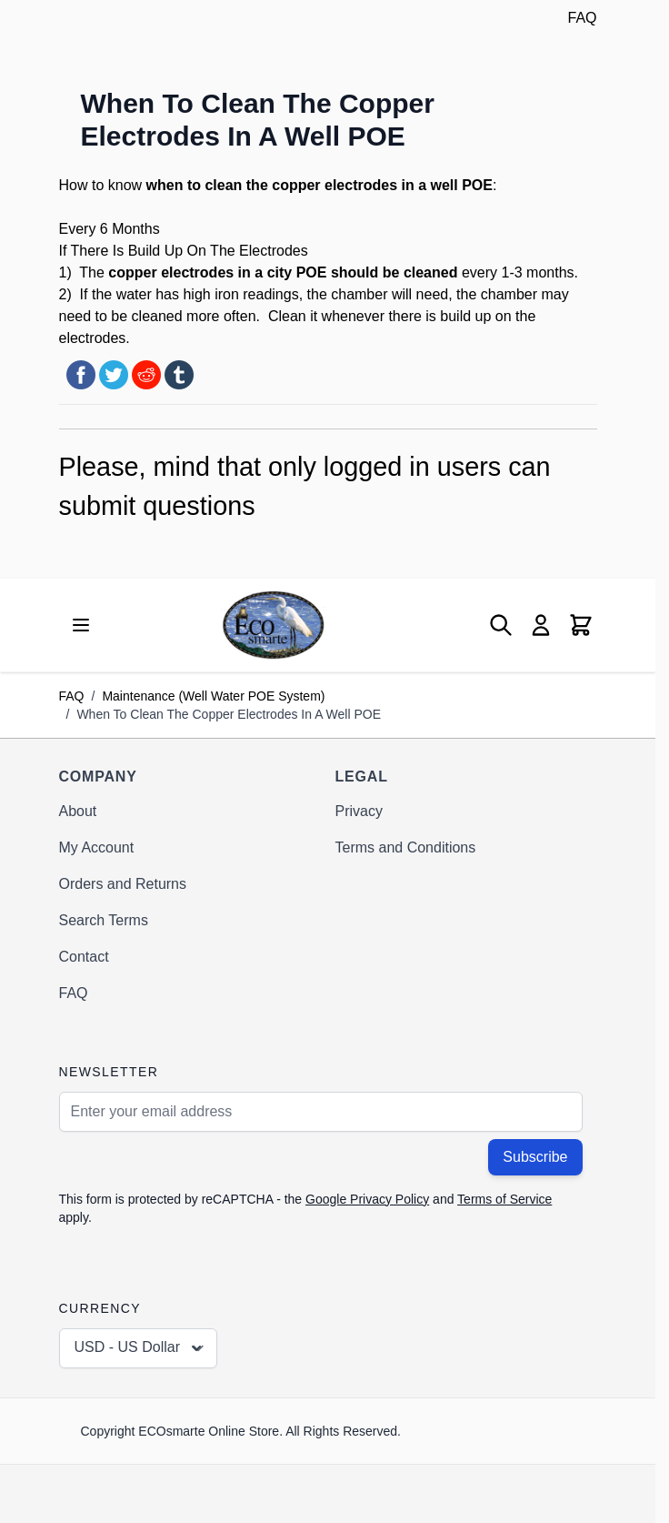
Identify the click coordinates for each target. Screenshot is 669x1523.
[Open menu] (81, 625)
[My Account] (540, 625)
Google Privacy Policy (367, 1199)
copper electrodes (334, 185)
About (78, 811)
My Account (97, 847)
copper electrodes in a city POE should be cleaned (282, 272)
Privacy (359, 811)
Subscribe (535, 1157)
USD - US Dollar (140, 1348)
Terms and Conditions (405, 847)
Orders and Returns (123, 884)
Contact (84, 956)
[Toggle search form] (500, 625)
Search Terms (103, 920)
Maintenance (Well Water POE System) (213, 696)
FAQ (581, 17)
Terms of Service (504, 1199)
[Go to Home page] (273, 625)
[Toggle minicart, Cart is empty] (580, 625)
